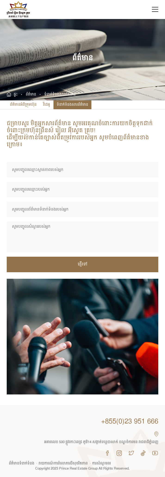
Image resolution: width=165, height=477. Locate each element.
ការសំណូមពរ (101, 463)
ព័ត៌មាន (31, 94)
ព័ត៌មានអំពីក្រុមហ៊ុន (23, 104)
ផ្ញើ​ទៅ (82, 264)
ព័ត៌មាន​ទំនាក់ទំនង (21, 463)
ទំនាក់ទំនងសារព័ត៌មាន (72, 104)
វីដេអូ (46, 104)
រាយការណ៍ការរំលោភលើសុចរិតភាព (63, 463)
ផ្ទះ (16, 94)
